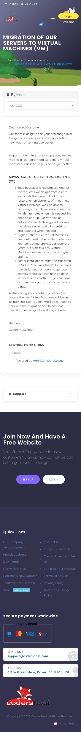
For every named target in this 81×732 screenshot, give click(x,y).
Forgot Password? (57, 549)
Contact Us (52, 542)
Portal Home (15, 60)
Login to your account (60, 569)
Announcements (38, 60)
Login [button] (68, 16)
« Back (16, 353)
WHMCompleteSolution (49, 361)
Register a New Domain (20, 576)
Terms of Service (56, 576)
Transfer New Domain (19, 583)
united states (65, 723)
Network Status (14, 569)
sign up (28, 479)
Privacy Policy (54, 583)
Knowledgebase (14, 554)
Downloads (11, 562)
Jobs (16, 590)
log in (53, 479)
